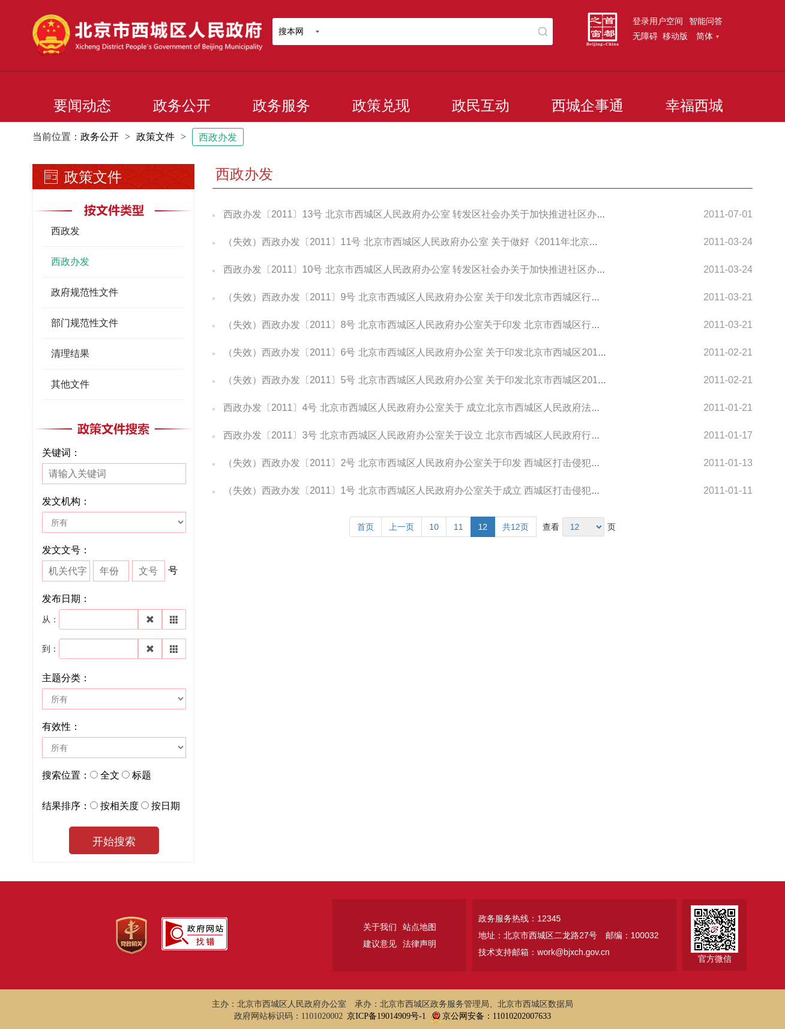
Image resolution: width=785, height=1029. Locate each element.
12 (483, 527)
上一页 (401, 527)
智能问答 (706, 21)
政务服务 (281, 106)
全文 (109, 775)
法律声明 (419, 944)
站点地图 (419, 927)
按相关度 (119, 806)
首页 (365, 527)
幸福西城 (694, 106)
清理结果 (70, 353)
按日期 (165, 806)
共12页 (515, 527)
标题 (141, 775)
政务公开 (182, 106)
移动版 (675, 36)
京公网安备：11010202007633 (496, 1016)
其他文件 (70, 384)
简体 (707, 36)
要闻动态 (82, 106)
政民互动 (481, 106)
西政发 (65, 231)
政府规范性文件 (84, 292)
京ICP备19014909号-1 (386, 1016)
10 (434, 527)
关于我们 (380, 927)
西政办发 (218, 137)
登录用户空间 (658, 21)
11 (458, 527)
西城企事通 (588, 106)
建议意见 (380, 944)
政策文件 (155, 137)
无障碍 (645, 36)
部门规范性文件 (84, 323)
